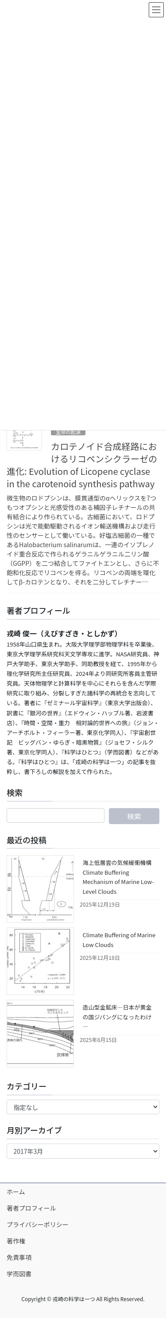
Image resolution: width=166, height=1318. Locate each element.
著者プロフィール (31, 1208)
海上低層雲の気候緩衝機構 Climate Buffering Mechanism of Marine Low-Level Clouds (118, 876)
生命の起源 (68, 431)
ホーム (16, 1191)
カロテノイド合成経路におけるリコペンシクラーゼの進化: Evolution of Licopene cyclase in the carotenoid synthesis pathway (82, 465)
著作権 (16, 1240)
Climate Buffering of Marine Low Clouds (119, 939)
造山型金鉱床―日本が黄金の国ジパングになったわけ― (117, 1016)
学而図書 (19, 1273)
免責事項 (19, 1257)
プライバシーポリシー (38, 1224)
